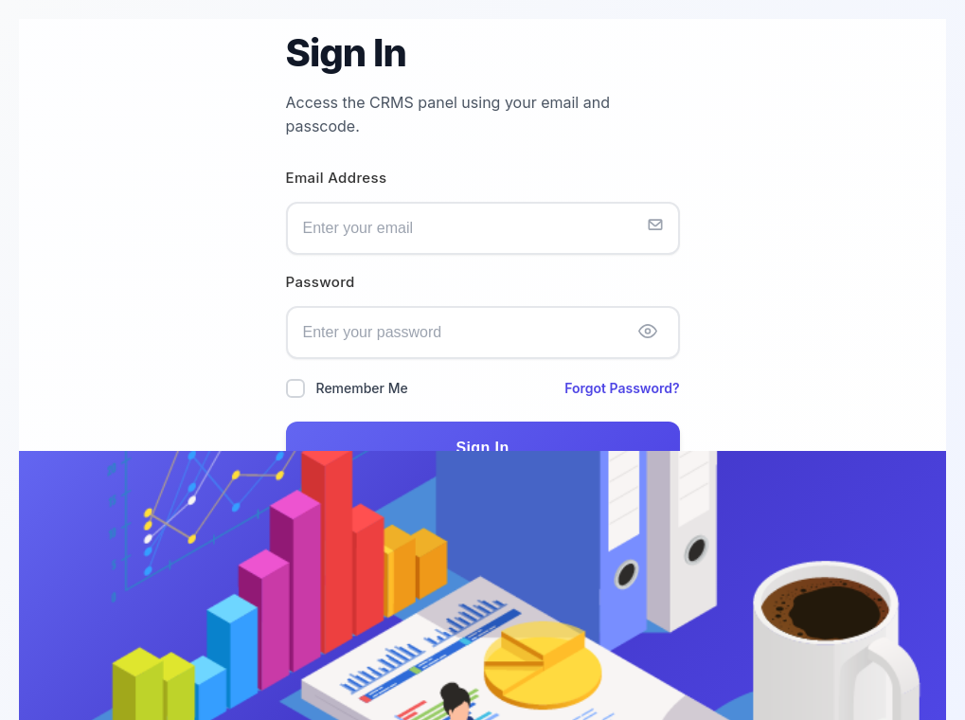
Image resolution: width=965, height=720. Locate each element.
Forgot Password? (621, 388)
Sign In (482, 448)
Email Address (336, 178)
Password (320, 282)
